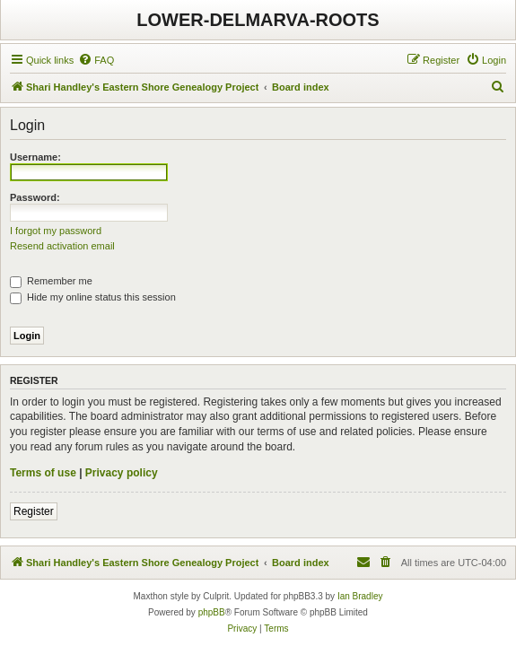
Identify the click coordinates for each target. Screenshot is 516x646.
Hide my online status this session (93, 297)
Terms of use (43, 473)
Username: (35, 157)
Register (33, 511)
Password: (35, 197)
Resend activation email (62, 245)
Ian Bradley (360, 596)
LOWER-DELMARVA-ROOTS (257, 20)
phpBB (211, 612)
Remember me (51, 280)
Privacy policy (121, 473)
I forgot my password (55, 230)
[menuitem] (96, 60)
